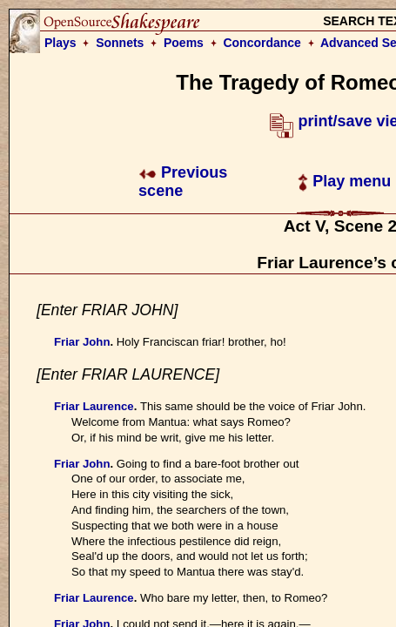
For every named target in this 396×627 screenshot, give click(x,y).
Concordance (261, 43)
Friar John (82, 341)
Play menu (344, 181)
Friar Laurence (94, 406)
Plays (60, 43)
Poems (184, 43)
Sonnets (120, 43)
